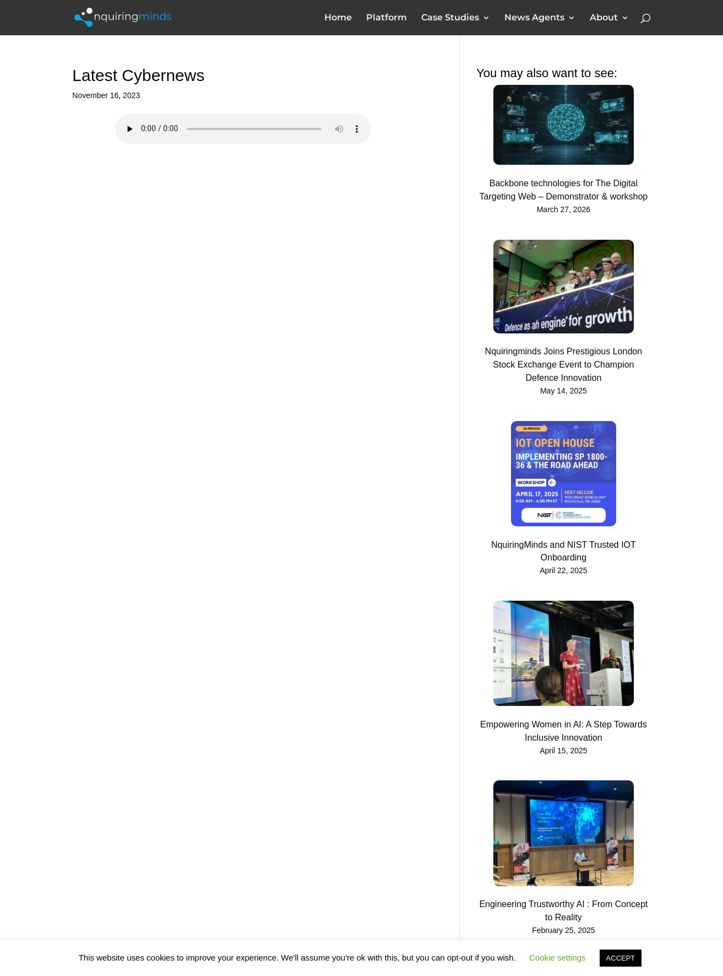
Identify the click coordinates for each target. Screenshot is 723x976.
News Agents (534, 18)
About (604, 18)
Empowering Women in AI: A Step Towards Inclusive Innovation (563, 731)
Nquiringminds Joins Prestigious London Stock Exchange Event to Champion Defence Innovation (564, 364)
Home (338, 18)
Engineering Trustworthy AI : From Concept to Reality (563, 910)
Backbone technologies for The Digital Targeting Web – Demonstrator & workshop (564, 190)
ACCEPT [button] (620, 958)
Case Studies (450, 18)
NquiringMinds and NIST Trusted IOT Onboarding (563, 551)
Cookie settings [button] (557, 957)
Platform (386, 18)
